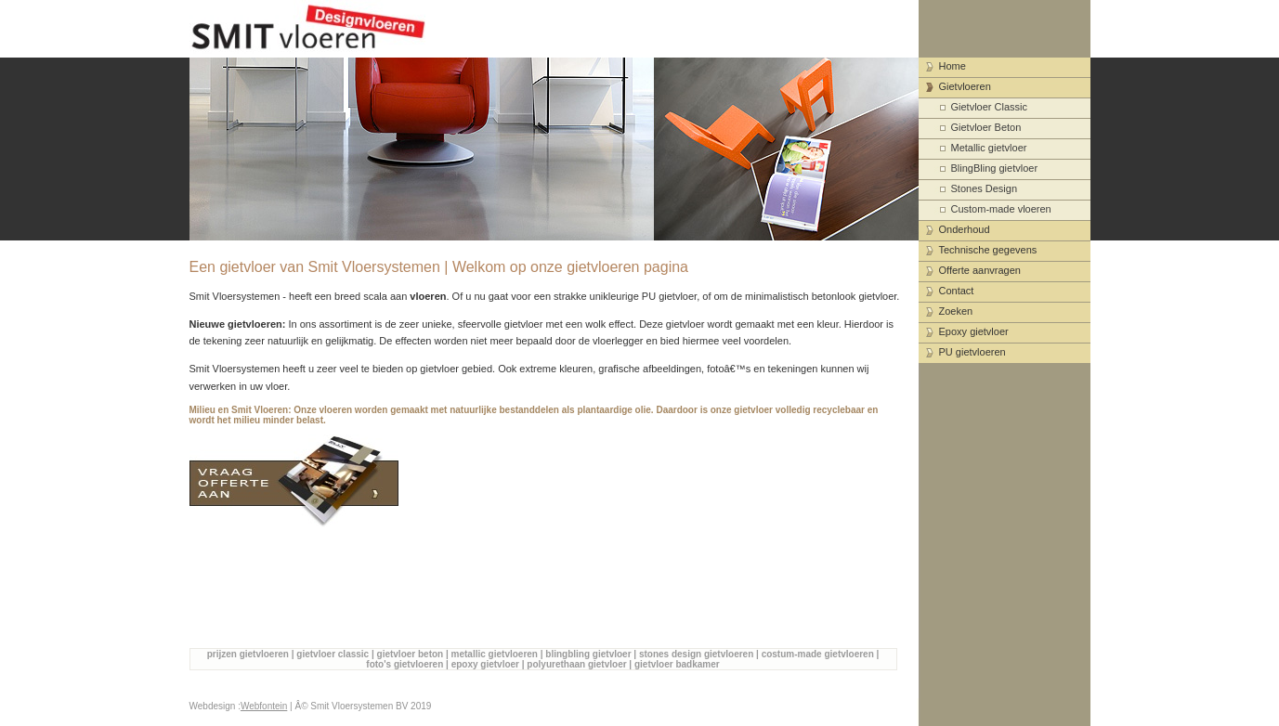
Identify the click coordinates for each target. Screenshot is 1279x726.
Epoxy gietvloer (974, 331)
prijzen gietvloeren (248, 654)
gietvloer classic (332, 654)
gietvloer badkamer (677, 664)
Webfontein (264, 706)
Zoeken (956, 311)
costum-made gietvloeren (818, 654)
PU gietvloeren (972, 351)
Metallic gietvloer (989, 147)
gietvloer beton (410, 654)
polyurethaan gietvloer (576, 664)
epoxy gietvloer (485, 664)
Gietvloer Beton (986, 127)
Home (952, 65)
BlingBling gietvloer (994, 168)
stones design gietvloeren (696, 654)
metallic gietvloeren (494, 654)
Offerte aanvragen (980, 270)
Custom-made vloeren (1001, 208)
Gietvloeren (965, 86)
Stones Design (984, 188)
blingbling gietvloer (588, 654)
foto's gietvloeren (404, 664)
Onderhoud (964, 229)
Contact (956, 290)
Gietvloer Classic (989, 106)
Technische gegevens (988, 249)
